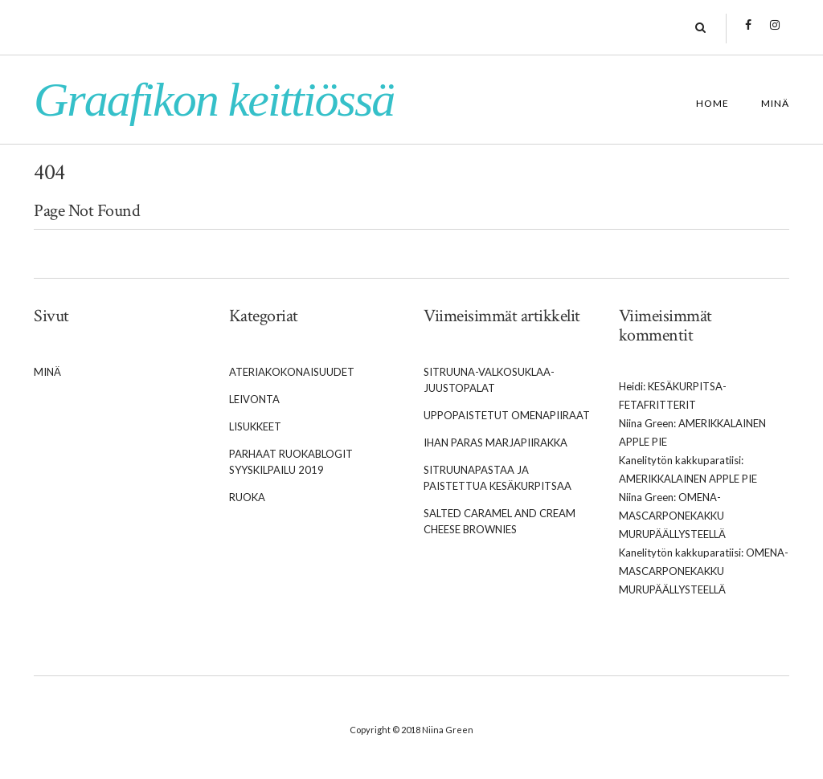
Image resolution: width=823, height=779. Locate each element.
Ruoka (247, 497)
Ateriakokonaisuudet (291, 371)
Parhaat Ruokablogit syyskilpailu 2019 (291, 461)
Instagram (775, 33)
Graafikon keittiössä (214, 99)
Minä (775, 103)
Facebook (749, 33)
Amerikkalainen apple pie (688, 478)
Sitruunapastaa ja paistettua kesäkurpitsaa (497, 477)
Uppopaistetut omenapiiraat (507, 415)
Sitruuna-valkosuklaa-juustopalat (489, 379)
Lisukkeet (255, 426)
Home (712, 103)
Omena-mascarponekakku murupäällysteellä (672, 515)
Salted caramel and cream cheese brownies (499, 521)
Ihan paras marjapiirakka (495, 442)
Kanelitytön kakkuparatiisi (680, 460)
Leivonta (254, 399)
